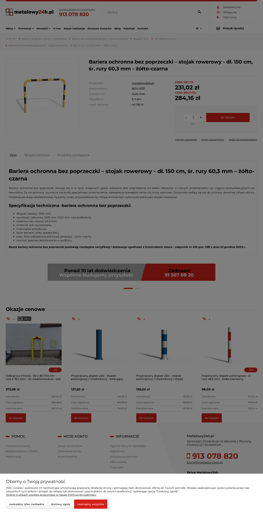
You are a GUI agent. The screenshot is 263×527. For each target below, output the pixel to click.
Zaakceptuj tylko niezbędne (26, 504)
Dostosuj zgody (60, 504)
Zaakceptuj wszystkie (90, 504)
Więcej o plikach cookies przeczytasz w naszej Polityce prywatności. (51, 494)
